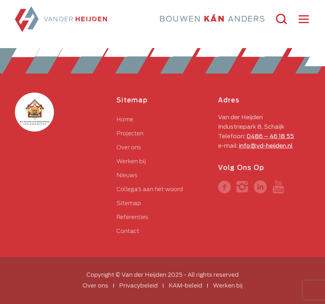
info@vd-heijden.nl (266, 145)
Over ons (128, 147)
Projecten (129, 133)
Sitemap (128, 203)
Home (124, 119)
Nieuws (126, 175)
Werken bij (131, 161)
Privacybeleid (138, 285)
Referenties (132, 217)
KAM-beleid (185, 285)
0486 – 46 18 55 (270, 136)
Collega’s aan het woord (149, 189)
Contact (127, 231)
